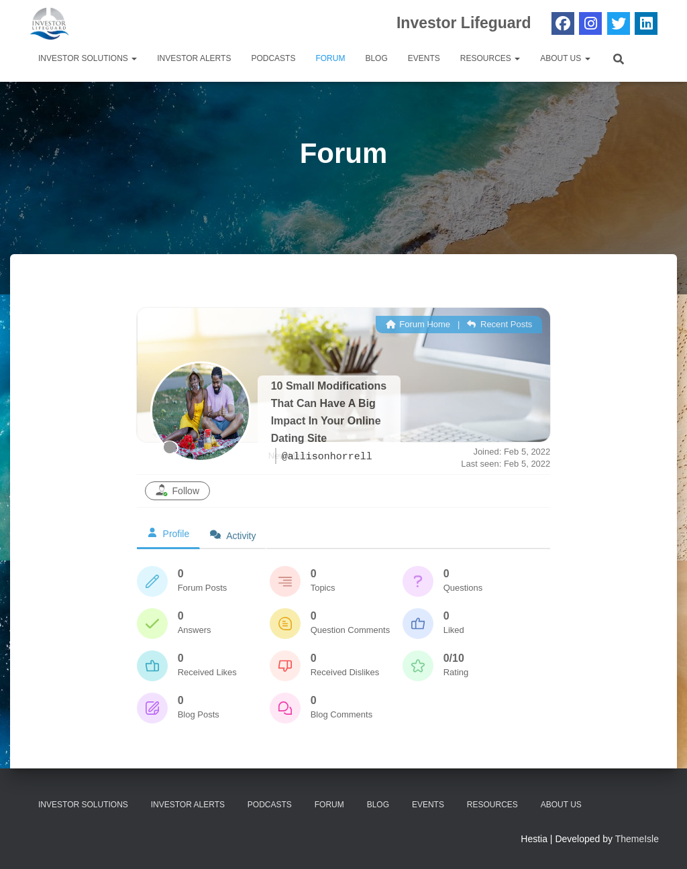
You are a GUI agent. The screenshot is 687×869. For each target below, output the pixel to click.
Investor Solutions (87, 58)
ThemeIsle (637, 838)
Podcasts (273, 58)
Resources (490, 58)
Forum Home (418, 324)
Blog (376, 58)
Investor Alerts (194, 58)
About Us (565, 58)
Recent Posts (499, 324)
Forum (330, 58)
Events (424, 58)
